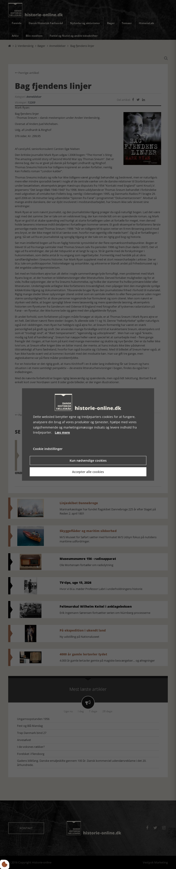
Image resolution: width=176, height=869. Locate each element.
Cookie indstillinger (48, 449)
